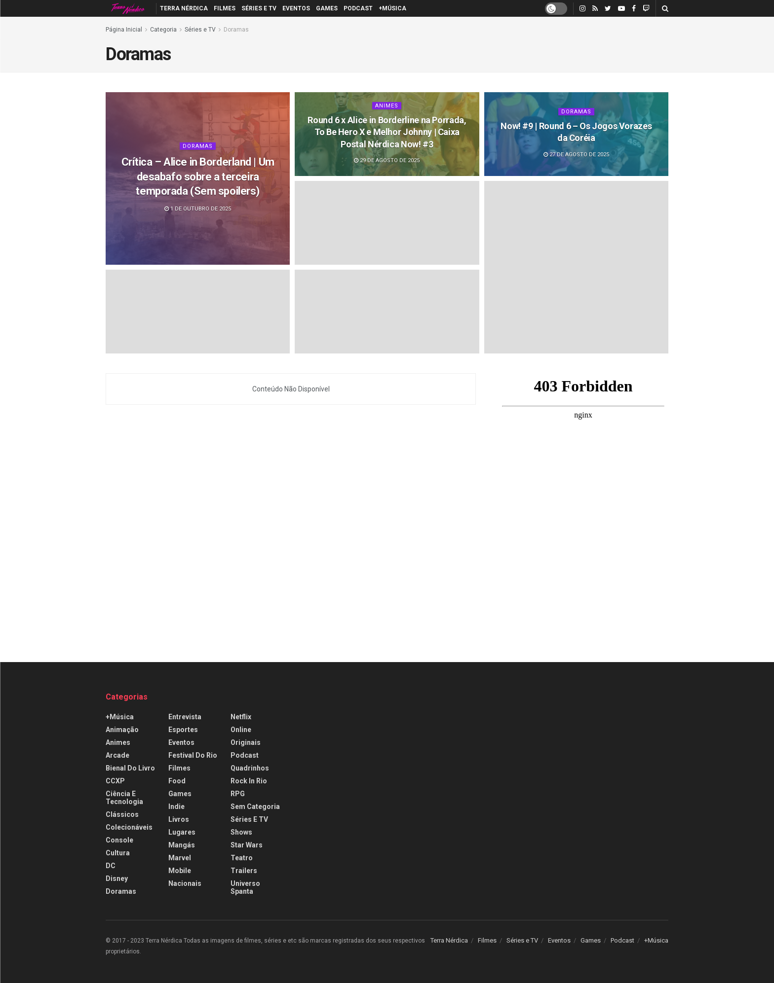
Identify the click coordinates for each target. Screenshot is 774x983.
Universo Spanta (245, 887)
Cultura (118, 853)
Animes (386, 106)
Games (327, 8)
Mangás (181, 845)
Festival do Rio (192, 755)
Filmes (224, 8)
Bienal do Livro (130, 768)
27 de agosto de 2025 (576, 154)
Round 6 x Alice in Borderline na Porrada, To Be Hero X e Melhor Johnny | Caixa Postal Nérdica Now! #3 (387, 132)
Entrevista (184, 717)
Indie (176, 806)
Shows (241, 832)
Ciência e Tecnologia (124, 798)
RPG (238, 794)
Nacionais (184, 883)
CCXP (115, 781)
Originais (246, 742)
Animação (122, 730)
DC (111, 866)
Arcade (117, 755)
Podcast (358, 8)
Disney (117, 878)
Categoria (163, 29)
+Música (392, 8)
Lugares (181, 832)
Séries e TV (258, 8)
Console (119, 840)
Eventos (296, 8)
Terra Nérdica (184, 8)
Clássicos (122, 814)
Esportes (183, 730)
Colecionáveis (129, 827)
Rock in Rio (249, 781)
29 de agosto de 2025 (387, 160)
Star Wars (247, 845)
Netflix (241, 717)
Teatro (242, 858)
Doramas (236, 29)
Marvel (179, 858)
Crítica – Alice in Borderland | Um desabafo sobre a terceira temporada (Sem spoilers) (197, 176)
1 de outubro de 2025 (197, 209)
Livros (178, 819)
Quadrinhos (250, 768)
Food (177, 781)
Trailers (244, 871)
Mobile (179, 871)
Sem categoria (255, 806)
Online (241, 730)
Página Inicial (124, 29)
